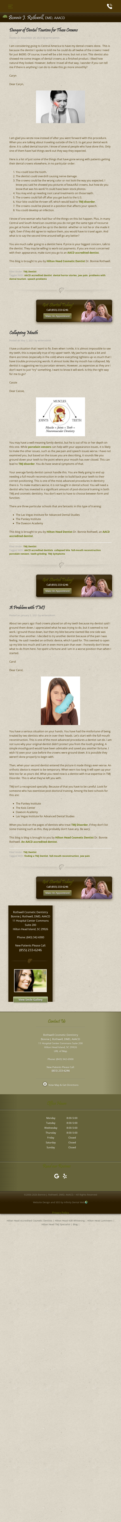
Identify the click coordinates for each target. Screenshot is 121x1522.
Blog (75, 1224)
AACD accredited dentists (38, 550)
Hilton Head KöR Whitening (70, 1221)
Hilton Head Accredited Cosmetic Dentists (29, 1221)
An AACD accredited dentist (39, 842)
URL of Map (60, 1051)
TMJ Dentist (29, 271)
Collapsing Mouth (23, 333)
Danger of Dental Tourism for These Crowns (43, 30)
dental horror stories (65, 275)
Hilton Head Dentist (59, 532)
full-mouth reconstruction (86, 550)
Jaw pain (83, 275)
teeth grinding (39, 553)
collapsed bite (62, 550)
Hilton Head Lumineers (99, 1221)
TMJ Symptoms (56, 553)
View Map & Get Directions (60, 1085)
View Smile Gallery (30, 999)
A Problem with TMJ (27, 608)
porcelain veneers (39, 447)
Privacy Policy (60, 1213)
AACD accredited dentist (83, 252)
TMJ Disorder (79, 825)
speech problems (37, 278)
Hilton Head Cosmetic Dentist (66, 261)
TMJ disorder (87, 201)
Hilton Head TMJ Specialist (56, 1224)
